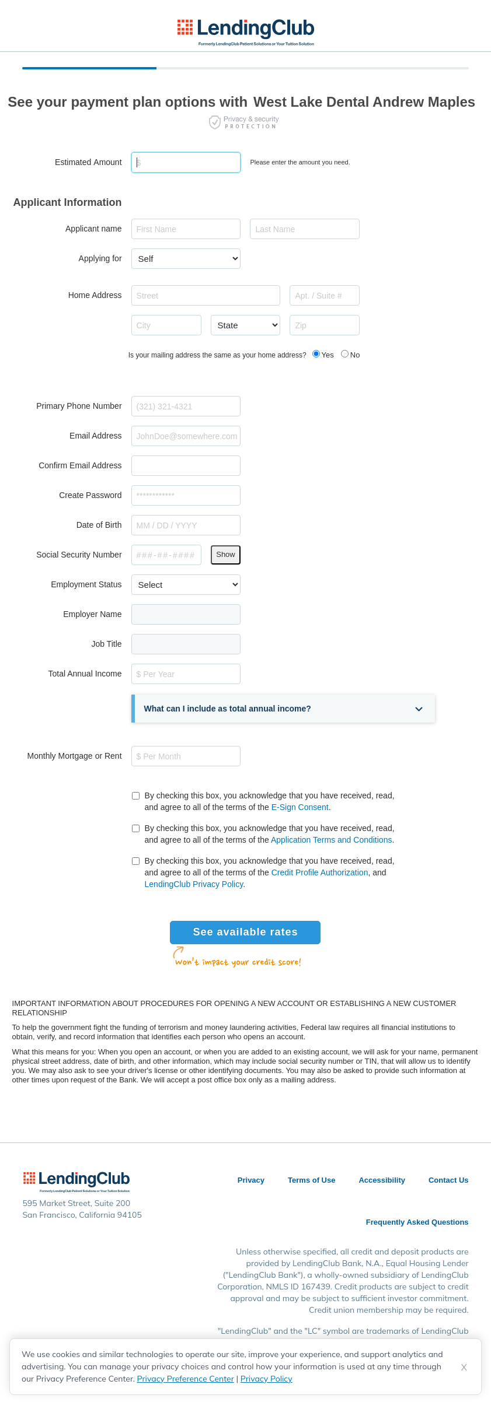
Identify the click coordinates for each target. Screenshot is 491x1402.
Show (225, 554)
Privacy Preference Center (185, 1378)
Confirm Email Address (80, 465)
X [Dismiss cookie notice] (464, 1367)
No (355, 354)
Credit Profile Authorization (319, 872)
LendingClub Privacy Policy (194, 884)
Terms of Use (311, 1180)
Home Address (95, 295)
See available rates (245, 932)
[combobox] (206, 295)
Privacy (251, 1180)
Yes (328, 354)
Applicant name (93, 228)
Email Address (95, 435)
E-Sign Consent (300, 807)
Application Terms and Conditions (331, 839)
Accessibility (381, 1180)
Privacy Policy (266, 1378)
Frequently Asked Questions (417, 1222)
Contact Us (449, 1180)
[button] (285, 709)
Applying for (100, 258)
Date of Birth (99, 525)
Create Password (90, 495)
